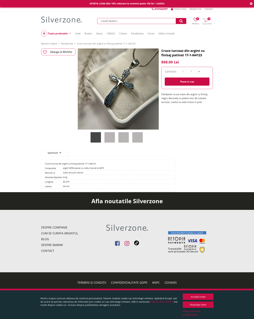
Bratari (88, 33)
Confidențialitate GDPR (129, 282)
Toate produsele (56, 34)
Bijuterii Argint (49, 43)
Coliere (123, 33)
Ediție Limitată (166, 33)
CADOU (111, 33)
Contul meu (178, 9)
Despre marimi (52, 245)
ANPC (156, 282)
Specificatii (54, 152)
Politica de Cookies (161, 301)
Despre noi (195, 9)
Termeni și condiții (91, 282)
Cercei (151, 33)
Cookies (171, 282)
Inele (78, 33)
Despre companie (54, 227)
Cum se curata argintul (59, 233)
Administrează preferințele (191, 313)
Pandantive (137, 33)
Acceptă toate (198, 296)
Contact (209, 9)
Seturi (99, 33)
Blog (45, 239)
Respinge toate (198, 304)
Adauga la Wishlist (57, 52)
